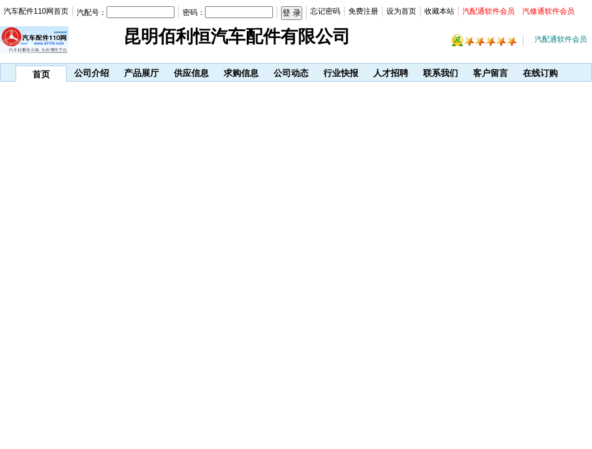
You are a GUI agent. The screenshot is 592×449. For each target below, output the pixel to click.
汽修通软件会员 (548, 11)
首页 (41, 74)
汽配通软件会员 (488, 11)
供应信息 (191, 73)
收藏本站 (439, 11)
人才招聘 (390, 73)
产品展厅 (141, 73)
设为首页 (401, 11)
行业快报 (340, 73)
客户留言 (490, 73)
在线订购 (540, 73)
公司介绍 (91, 73)
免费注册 (363, 11)
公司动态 (291, 73)
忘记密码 (325, 11)
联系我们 (440, 73)
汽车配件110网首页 (36, 11)
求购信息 (241, 73)
